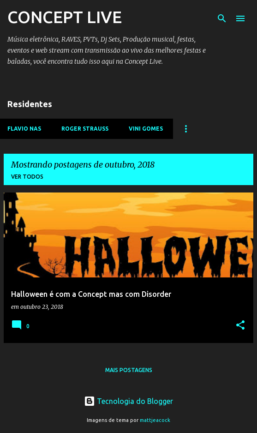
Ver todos (27, 177)
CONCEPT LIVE (64, 16)
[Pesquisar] (221, 18)
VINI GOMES (146, 129)
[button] (240, 325)
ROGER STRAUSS (84, 129)
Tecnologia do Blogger (128, 401)
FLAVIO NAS (24, 129)
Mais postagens (128, 370)
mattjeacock (155, 420)
